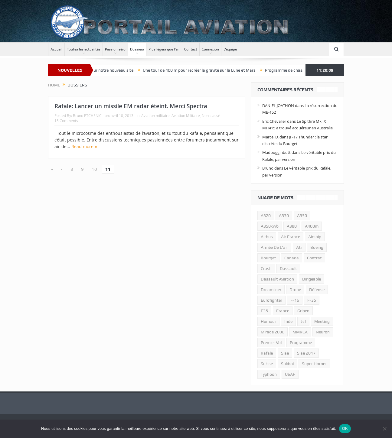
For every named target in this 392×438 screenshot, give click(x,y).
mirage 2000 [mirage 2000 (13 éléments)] (272, 331)
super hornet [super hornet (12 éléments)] (314, 363)
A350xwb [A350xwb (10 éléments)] (270, 226)
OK (345, 428)
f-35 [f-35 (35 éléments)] (311, 300)
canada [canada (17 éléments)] (291, 257)
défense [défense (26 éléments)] (317, 289)
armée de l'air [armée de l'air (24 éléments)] (274, 247)
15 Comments (66, 120)
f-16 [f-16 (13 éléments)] (294, 300)
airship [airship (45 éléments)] (314, 236)
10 (94, 169)
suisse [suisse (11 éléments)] (267, 363)
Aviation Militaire (186, 115)
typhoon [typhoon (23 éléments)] (269, 374)
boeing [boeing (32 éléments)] (316, 247)
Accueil (56, 49)
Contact (190, 49)
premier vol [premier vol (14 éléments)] (271, 342)
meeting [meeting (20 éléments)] (322, 321)
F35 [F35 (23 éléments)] (264, 310)
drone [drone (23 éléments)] (295, 289)
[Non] (384, 429)
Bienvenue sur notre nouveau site (110, 70)
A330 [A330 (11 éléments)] (284, 215)
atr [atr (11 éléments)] (299, 247)
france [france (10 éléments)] (282, 310)
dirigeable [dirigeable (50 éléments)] (311, 279)
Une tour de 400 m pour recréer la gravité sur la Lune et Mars (206, 70)
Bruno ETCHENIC (87, 115)
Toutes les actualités (83, 49)
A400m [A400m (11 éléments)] (311, 226)
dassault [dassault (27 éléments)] (288, 268)
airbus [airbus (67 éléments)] (267, 236)
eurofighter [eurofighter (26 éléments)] (271, 300)
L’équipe (230, 49)
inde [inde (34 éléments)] (288, 321)
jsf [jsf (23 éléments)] (303, 321)
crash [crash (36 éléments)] (266, 268)
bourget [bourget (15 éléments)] (268, 257)
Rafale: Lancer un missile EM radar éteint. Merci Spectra (130, 106)
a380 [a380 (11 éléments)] (292, 226)
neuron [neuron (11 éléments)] (323, 331)
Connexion (210, 49)
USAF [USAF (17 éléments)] (290, 374)
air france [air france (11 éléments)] (290, 236)
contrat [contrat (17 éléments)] (314, 257)
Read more (84, 146)
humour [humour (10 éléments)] (268, 321)
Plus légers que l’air (164, 49)
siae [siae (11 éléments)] (285, 353)
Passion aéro (115, 49)
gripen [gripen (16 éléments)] (303, 310)
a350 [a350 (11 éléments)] (302, 215)
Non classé (211, 115)
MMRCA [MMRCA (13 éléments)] (300, 331)
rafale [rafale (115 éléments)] (267, 353)
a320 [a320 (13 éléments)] (266, 215)
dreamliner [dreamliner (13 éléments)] (271, 289)
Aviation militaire (155, 115)
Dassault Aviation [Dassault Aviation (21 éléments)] (277, 279)
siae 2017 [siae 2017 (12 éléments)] (306, 353)
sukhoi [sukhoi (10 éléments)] (287, 363)
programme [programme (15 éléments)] (301, 342)
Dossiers (137, 49)
